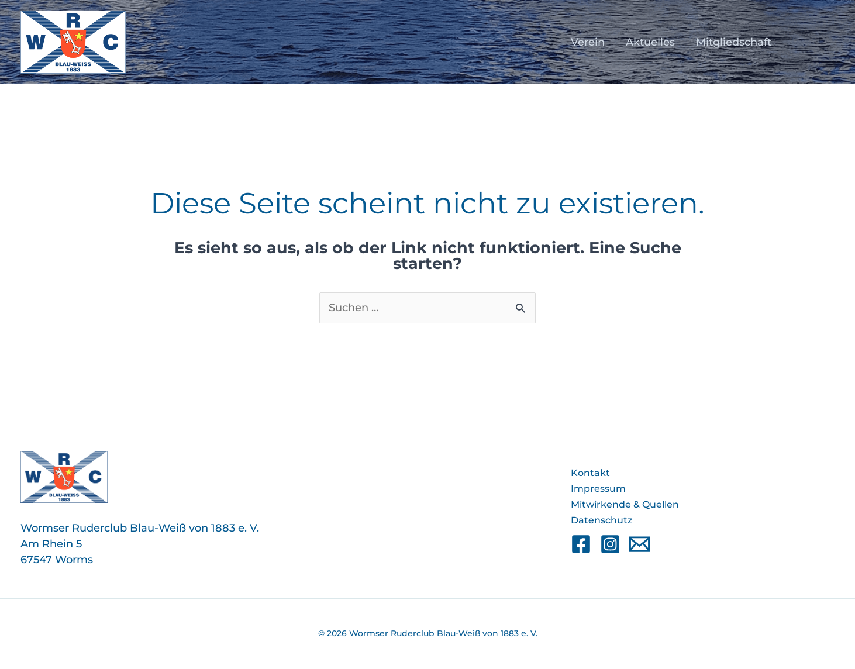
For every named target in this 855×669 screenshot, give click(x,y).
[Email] (639, 544)
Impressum (598, 488)
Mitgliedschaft (733, 42)
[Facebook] (581, 544)
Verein (588, 42)
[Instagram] (610, 544)
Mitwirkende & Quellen (625, 504)
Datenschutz (601, 520)
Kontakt (590, 472)
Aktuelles (650, 42)
